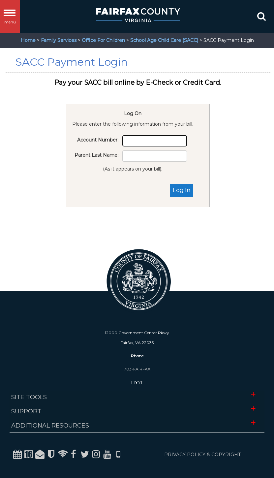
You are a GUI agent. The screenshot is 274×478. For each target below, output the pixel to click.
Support (26, 411)
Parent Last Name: (96, 155)
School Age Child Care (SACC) (164, 40)
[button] (261, 18)
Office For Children (103, 40)
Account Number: (97, 140)
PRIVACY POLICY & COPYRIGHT (202, 455)
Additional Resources (50, 425)
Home (28, 40)
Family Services (58, 40)
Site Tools (29, 397)
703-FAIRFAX (137, 368)
